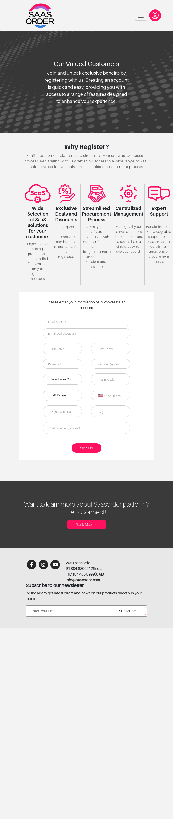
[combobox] (101, 395)
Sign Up (86, 448)
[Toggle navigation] (140, 16)
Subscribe (127, 611)
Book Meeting (87, 524)
